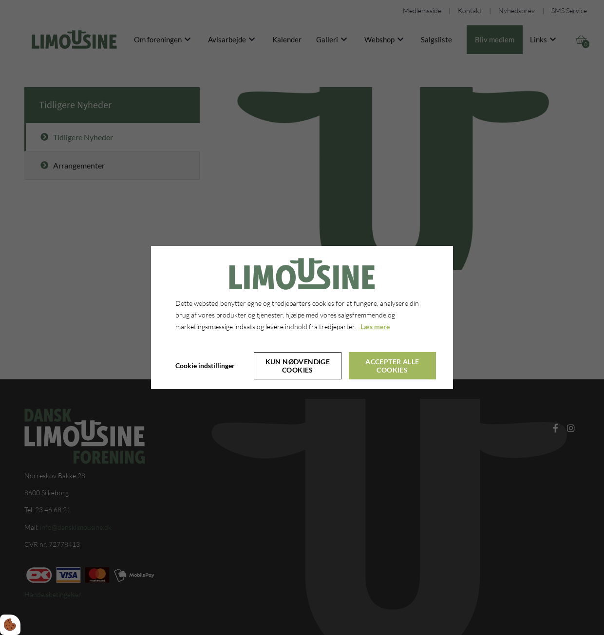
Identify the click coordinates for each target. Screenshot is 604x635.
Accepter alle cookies (392, 365)
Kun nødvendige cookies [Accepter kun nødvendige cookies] (297, 365)
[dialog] (302, 317)
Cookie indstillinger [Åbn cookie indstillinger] (205, 365)
